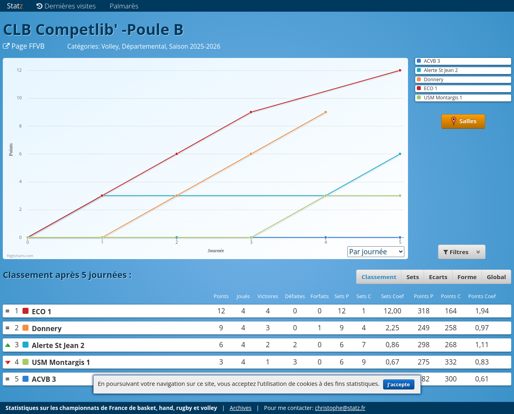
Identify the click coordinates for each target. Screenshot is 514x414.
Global (496, 277)
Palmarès (124, 5)
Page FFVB (24, 46)
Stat (14, 5)
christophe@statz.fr (340, 408)
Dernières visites (66, 5)
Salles (463, 121)
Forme (467, 277)
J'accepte (399, 384)
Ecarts (438, 277)
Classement (378, 277)
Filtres (461, 252)
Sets (412, 277)
